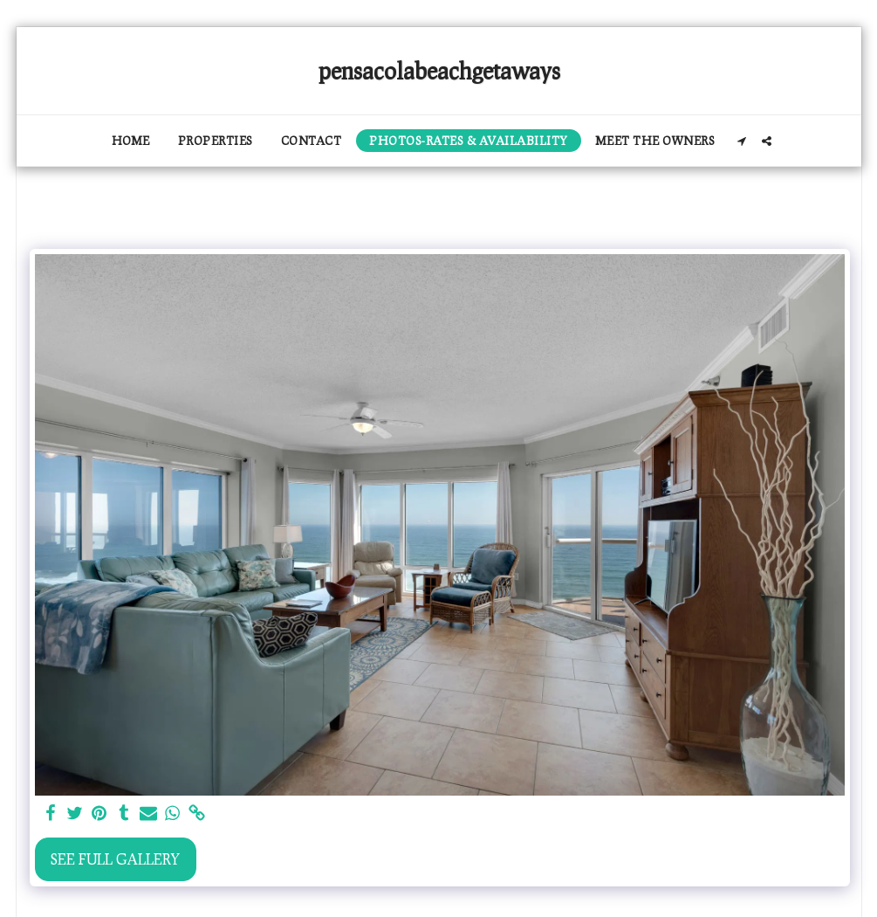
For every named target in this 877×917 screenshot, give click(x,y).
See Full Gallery (115, 859)
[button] (741, 141)
